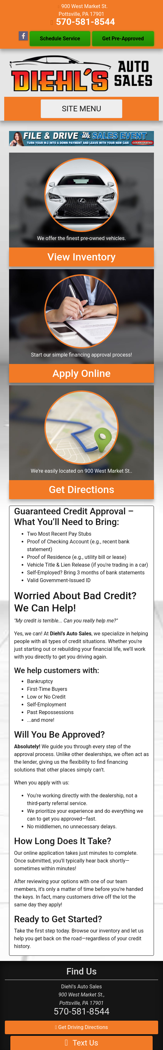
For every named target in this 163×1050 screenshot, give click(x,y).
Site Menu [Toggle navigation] (81, 108)
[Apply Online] (81, 326)
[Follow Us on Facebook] (23, 36)
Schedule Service (60, 38)
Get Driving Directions (81, 1027)
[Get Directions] (81, 442)
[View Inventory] (81, 209)
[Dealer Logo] (81, 73)
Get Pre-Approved (123, 38)
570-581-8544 (85, 21)
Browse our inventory (95, 931)
